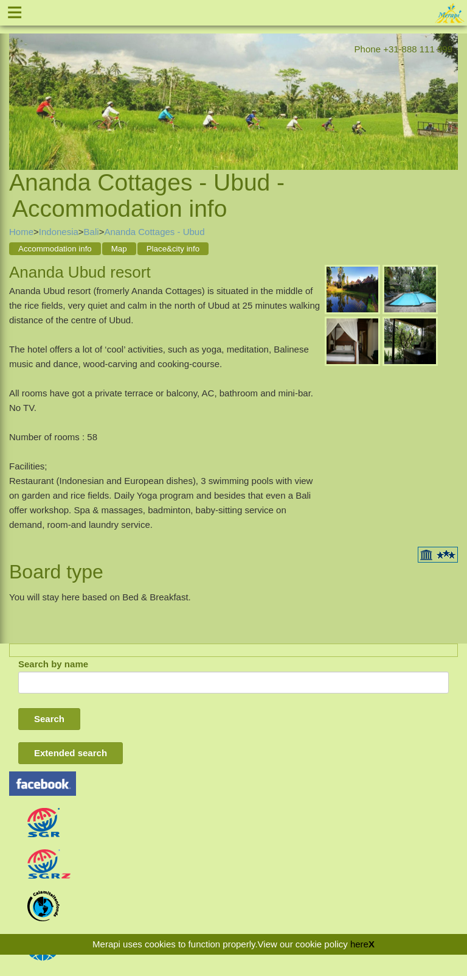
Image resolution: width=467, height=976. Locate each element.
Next (449, 86)
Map (119, 248)
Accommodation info (55, 248)
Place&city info (173, 248)
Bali (91, 231)
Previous (18, 86)
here (359, 944)
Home (21, 231)
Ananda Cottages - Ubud (154, 231)
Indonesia (58, 231)
